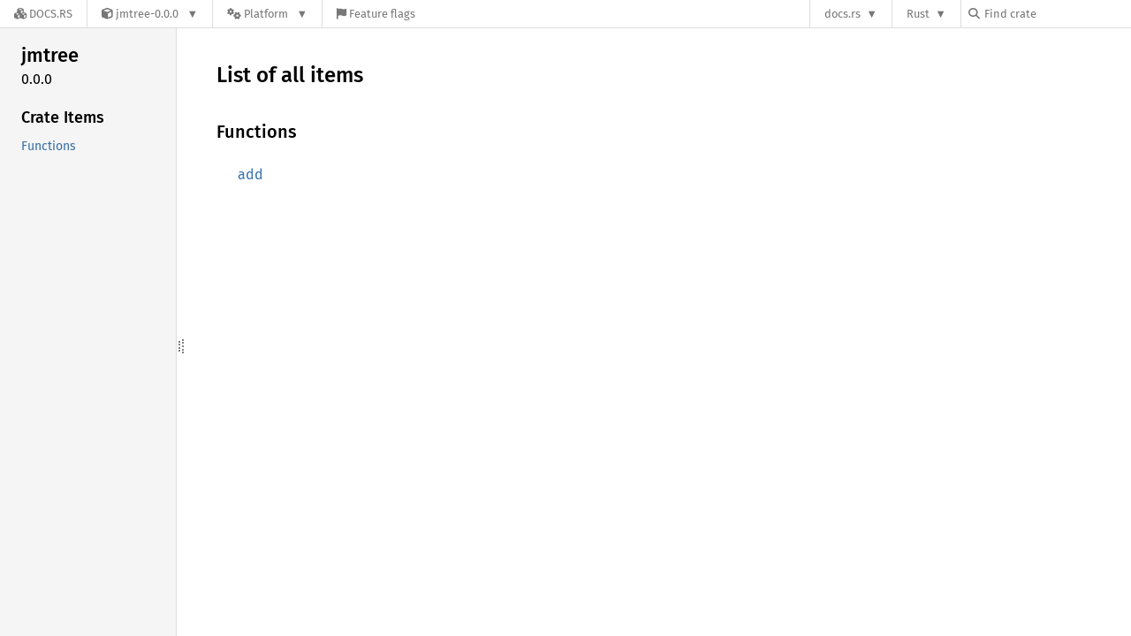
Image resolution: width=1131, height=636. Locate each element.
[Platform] (267, 13)
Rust (918, 13)
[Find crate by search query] (1057, 13)
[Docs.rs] (43, 13)
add (250, 174)
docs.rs (842, 13)
